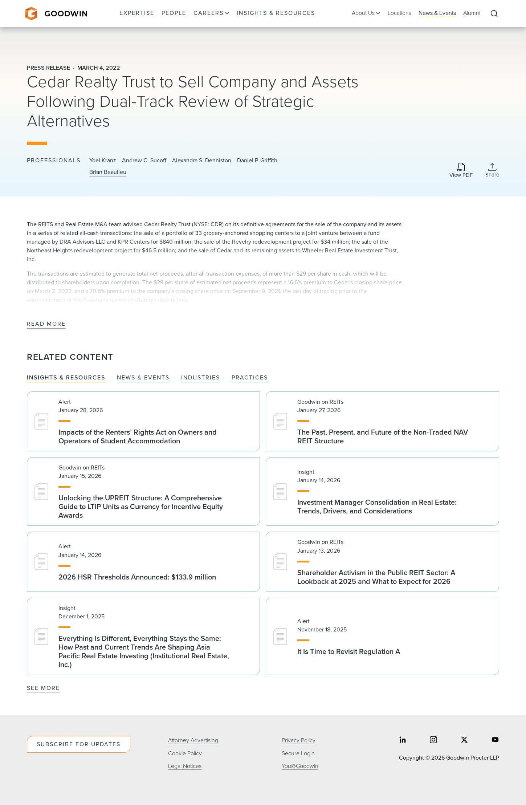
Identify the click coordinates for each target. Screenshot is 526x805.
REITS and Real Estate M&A (72, 224)
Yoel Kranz (102, 160)
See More (43, 688)
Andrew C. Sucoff (144, 160)
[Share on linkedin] (402, 740)
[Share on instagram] (433, 740)
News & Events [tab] (143, 378)
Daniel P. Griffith (257, 160)
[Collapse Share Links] (492, 170)
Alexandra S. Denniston (201, 160)
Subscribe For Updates (79, 744)
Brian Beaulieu (107, 172)
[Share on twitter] (464, 740)
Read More (46, 324)
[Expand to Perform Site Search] (494, 13)
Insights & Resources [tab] (66, 378)
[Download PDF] (461, 171)
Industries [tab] (200, 378)
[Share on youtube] (495, 740)
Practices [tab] (250, 378)
